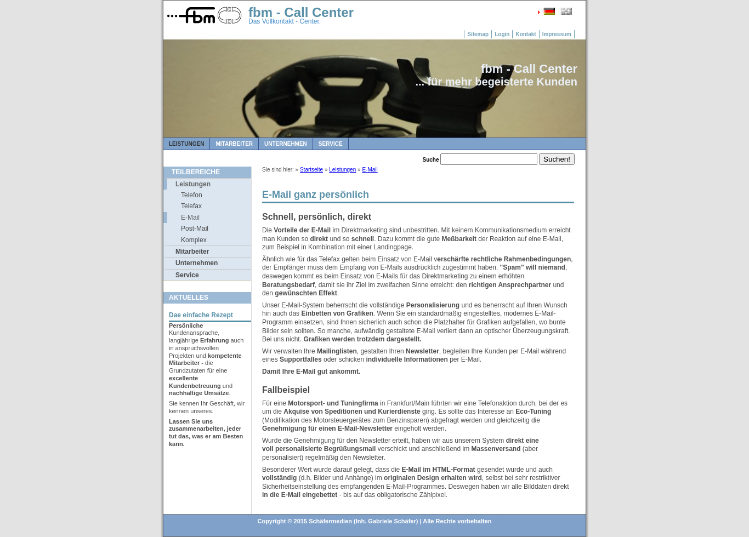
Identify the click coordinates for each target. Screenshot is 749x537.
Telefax (191, 206)
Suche (431, 160)
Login (502, 34)
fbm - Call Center (301, 12)
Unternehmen (285, 144)
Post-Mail (194, 228)
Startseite (311, 170)
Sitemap (478, 34)
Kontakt (525, 34)
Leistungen (186, 144)
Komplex (194, 240)
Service (331, 144)
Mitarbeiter (234, 144)
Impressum (556, 34)
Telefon (191, 195)
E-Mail (190, 217)
